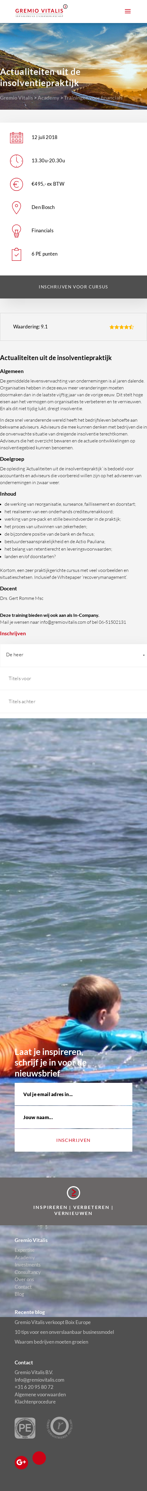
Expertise (25, 1250)
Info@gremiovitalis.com (39, 1380)
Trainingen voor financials (93, 97)
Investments (27, 1265)
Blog (19, 1294)
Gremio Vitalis (16, 97)
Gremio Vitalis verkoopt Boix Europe (53, 1322)
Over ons (24, 1279)
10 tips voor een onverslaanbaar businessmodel (64, 1332)
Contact (23, 1287)
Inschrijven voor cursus (73, 286)
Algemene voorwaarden (40, 1394)
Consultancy (28, 1272)
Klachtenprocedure (35, 1402)
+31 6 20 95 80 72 (34, 1387)
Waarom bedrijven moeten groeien (51, 1342)
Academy (48, 97)
